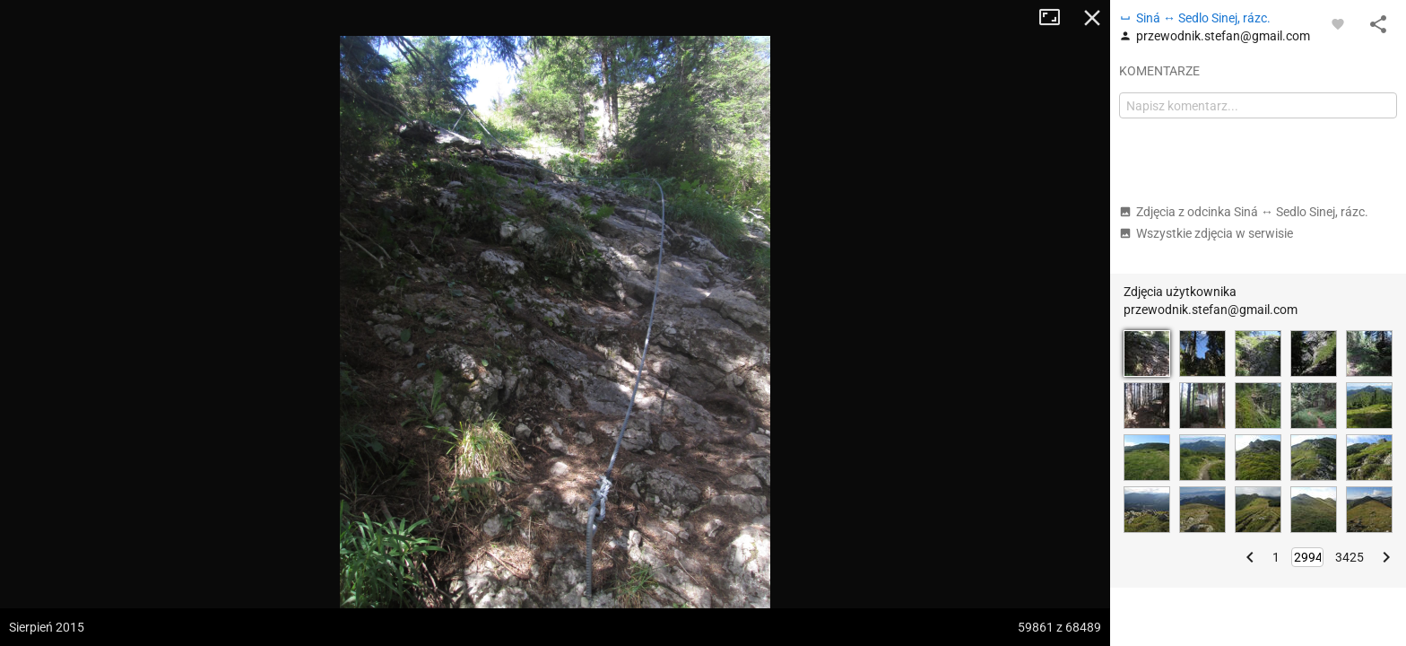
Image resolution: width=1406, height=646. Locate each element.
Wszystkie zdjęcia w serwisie (1206, 233)
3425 (1349, 557)
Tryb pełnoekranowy (1056, 18)
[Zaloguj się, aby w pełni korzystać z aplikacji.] (1338, 23)
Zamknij (1092, 18)
